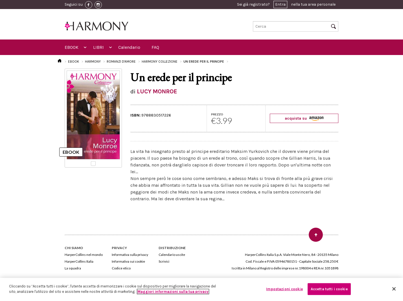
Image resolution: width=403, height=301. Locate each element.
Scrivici (164, 261)
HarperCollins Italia (79, 261)
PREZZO (217, 114)
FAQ (155, 47)
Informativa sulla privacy (130, 254)
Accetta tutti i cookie (329, 289)
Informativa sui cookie (128, 261)
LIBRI (98, 47)
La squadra (73, 268)
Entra (280, 4)
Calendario (129, 47)
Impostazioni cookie (284, 289)
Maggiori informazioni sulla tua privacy (173, 291)
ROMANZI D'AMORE (121, 61)
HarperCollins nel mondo (84, 254)
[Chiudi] (394, 289)
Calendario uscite (172, 254)
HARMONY (93, 61)
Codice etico (121, 268)
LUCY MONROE (157, 91)
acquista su (304, 118)
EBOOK (71, 47)
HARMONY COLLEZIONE (160, 61)
